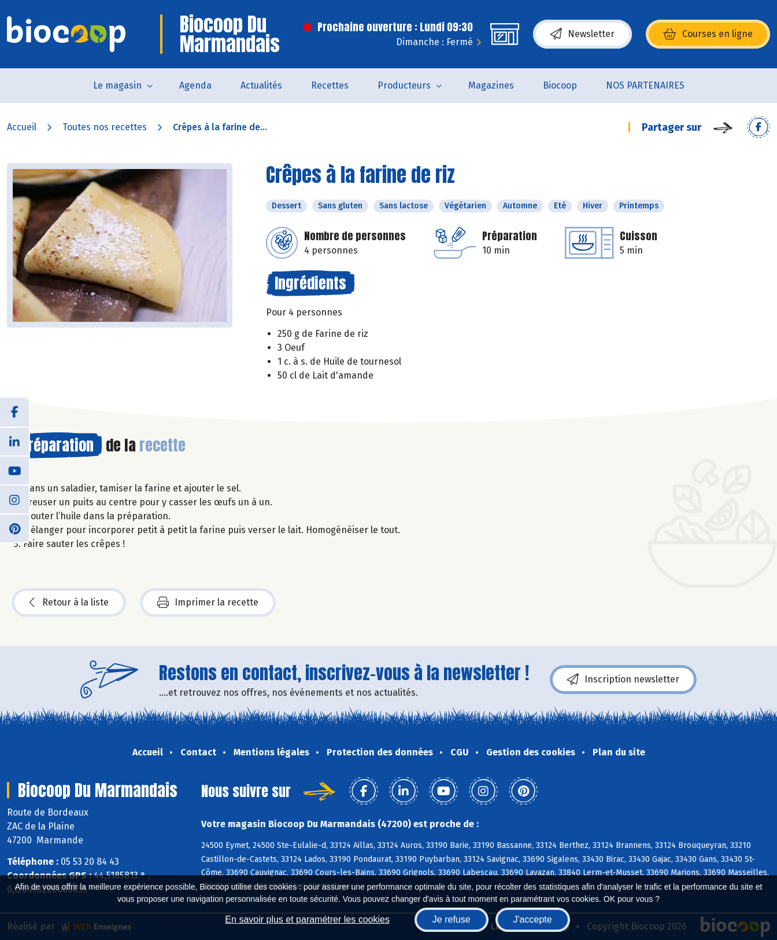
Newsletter (582, 34)
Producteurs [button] (404, 85)
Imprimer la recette (207, 602)
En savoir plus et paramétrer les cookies (307, 919)
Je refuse (451, 919)
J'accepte (532, 919)
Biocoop (560, 85)
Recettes (330, 85)
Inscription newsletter (623, 679)
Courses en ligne (708, 34)
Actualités (261, 85)
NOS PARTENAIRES (645, 85)
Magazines (491, 85)
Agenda (195, 85)
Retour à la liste (69, 602)
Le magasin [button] (117, 85)
